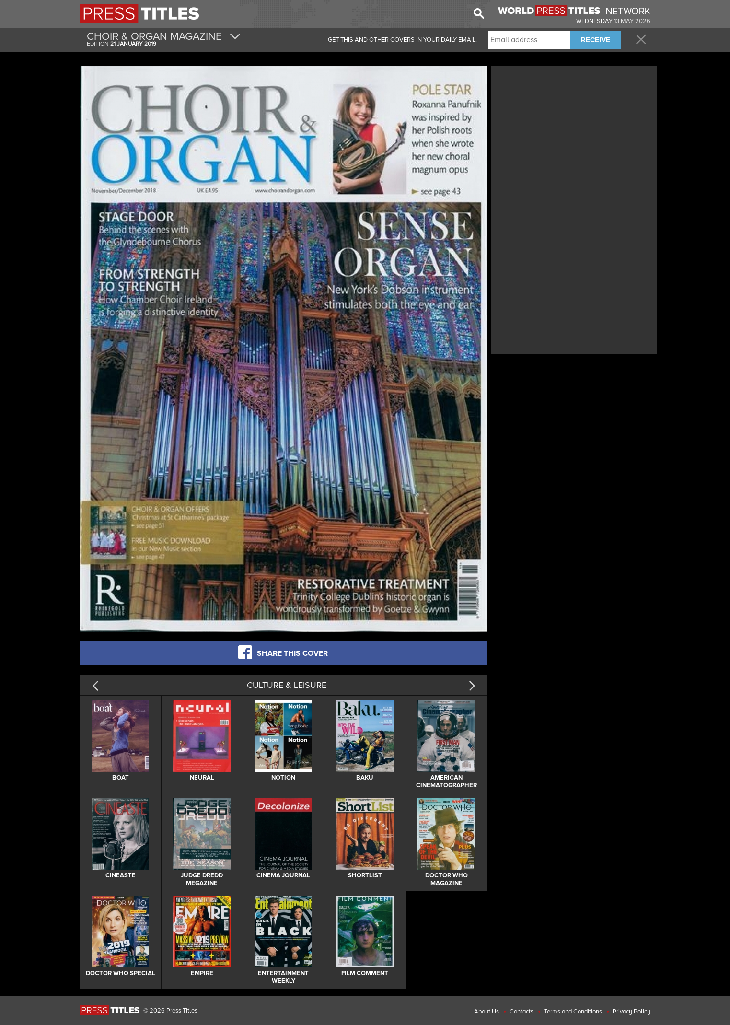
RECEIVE (595, 39)
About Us (486, 1011)
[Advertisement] (573, 136)
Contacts (521, 1011)
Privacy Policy (631, 1011)
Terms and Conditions (573, 1011)
